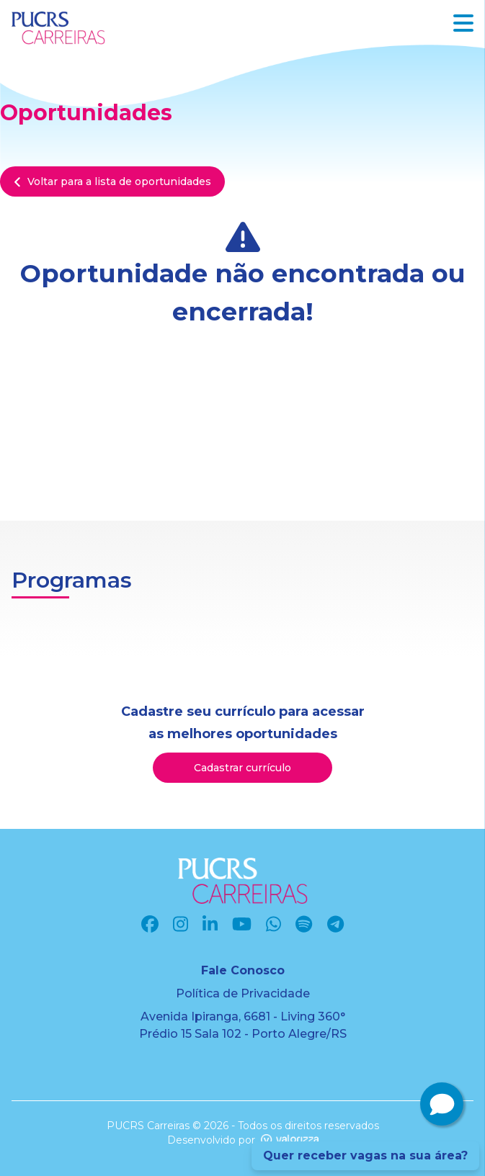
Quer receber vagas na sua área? (365, 1155)
